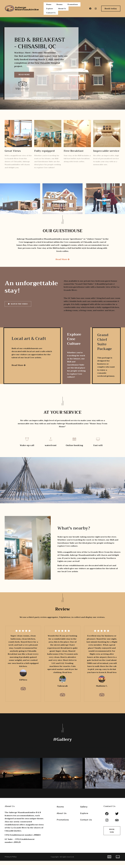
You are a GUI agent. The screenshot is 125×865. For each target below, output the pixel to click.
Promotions (73, 5)
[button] (2, 202)
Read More (24, 78)
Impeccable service (106, 155)
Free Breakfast (73, 155)
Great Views (13, 155)
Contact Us (51, 16)
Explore (49, 10)
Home (48, 5)
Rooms (59, 5)
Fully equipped (44, 155)
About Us (62, 10)
